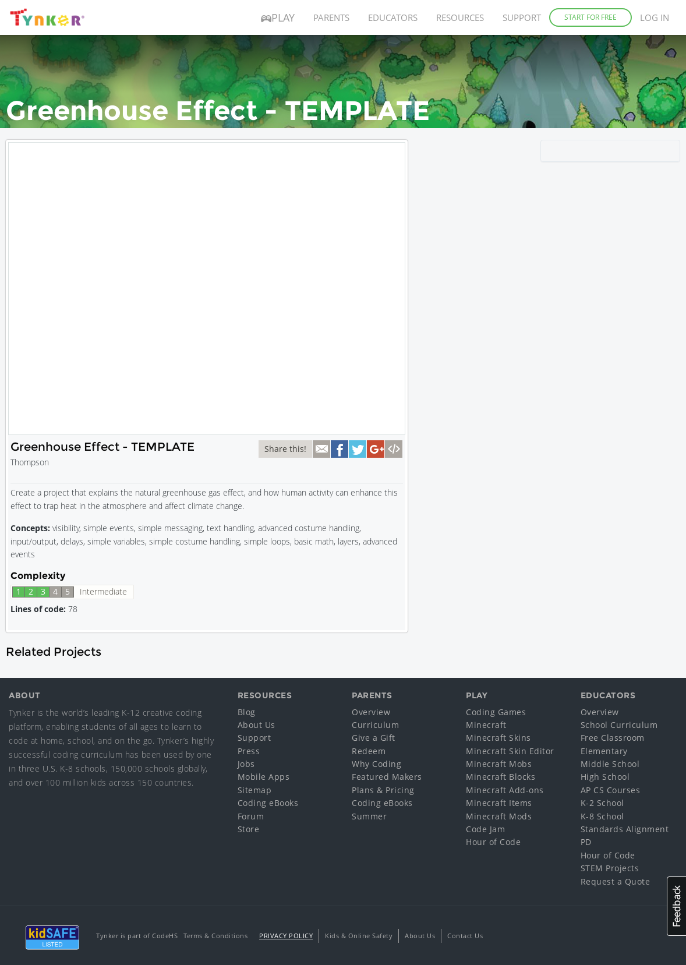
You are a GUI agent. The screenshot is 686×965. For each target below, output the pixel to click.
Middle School (610, 763)
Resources (460, 17)
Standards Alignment (625, 829)
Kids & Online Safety (358, 935)
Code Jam (485, 829)
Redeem (369, 751)
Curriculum (375, 724)
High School (605, 776)
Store (249, 829)
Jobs (246, 763)
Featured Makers (387, 776)
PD (586, 841)
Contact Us (465, 935)
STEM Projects (610, 868)
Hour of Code (493, 841)
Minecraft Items (499, 802)
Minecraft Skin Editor (510, 751)
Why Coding (376, 763)
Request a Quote (615, 881)
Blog (247, 711)
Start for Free (590, 17)
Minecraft (486, 724)
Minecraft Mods (499, 816)
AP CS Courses (611, 790)
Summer (369, 816)
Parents (331, 17)
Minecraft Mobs (499, 763)
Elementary (604, 751)
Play (278, 17)
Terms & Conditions (215, 935)
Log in (654, 17)
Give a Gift (373, 737)
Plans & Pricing (383, 790)
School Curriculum (619, 724)
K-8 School (602, 816)
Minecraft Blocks (500, 776)
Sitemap (255, 790)
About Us (256, 724)
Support (522, 17)
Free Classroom (613, 737)
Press (249, 751)
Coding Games (496, 711)
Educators (393, 17)
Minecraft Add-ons (505, 790)
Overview (371, 711)
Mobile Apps (264, 776)
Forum (251, 816)
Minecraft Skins (498, 737)
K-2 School (602, 802)
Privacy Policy (286, 935)
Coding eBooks (268, 802)
